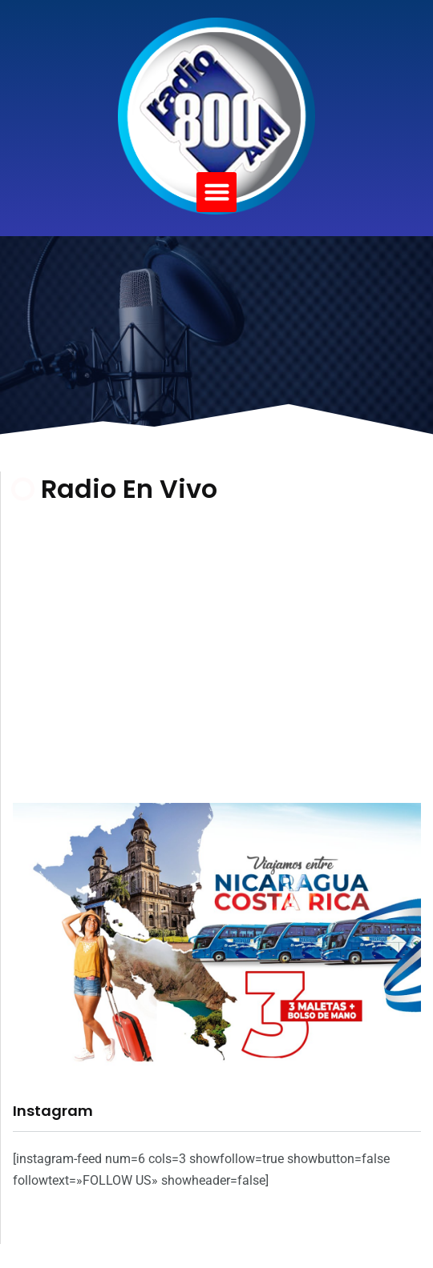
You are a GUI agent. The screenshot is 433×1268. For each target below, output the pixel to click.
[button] (216, 192)
